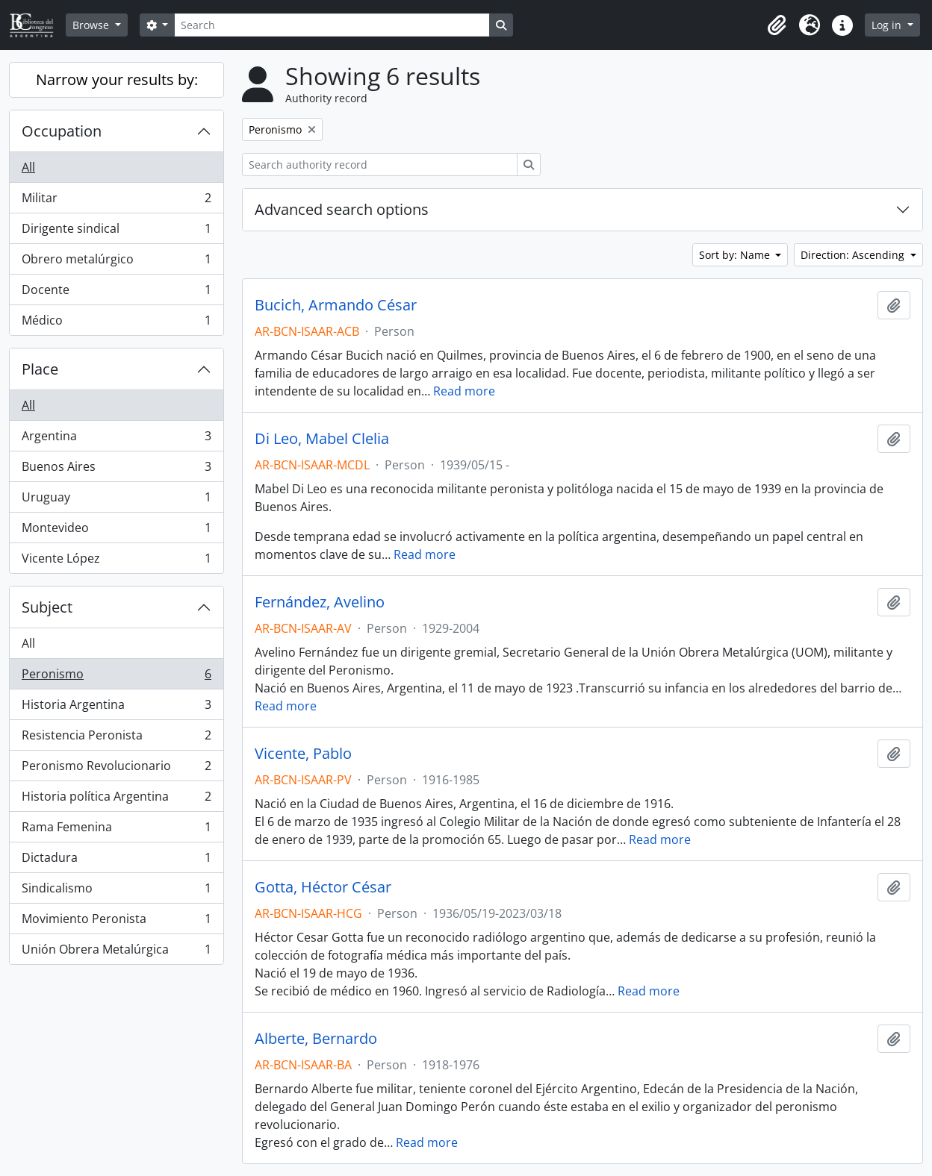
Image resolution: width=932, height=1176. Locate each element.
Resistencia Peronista (116, 738)
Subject (47, 607)
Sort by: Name (736, 255)
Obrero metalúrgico (116, 262)
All (28, 167)
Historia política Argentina (116, 799)
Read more (464, 391)
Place (40, 369)
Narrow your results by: (117, 79)
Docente (116, 293)
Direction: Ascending (854, 255)
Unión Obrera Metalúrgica (116, 952)
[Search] (331, 25)
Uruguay (116, 500)
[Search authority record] (380, 164)
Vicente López (116, 561)
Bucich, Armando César (336, 305)
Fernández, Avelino (320, 602)
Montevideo (116, 531)
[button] (776, 25)
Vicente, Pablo (303, 754)
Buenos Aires (116, 469)
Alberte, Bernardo (316, 1039)
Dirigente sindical (116, 231)
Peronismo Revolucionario (116, 769)
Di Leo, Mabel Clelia (322, 439)
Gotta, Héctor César (323, 887)
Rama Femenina (116, 830)
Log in (888, 25)
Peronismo (116, 677)
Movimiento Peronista (116, 922)
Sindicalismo (116, 891)
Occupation (62, 131)
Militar (116, 201)
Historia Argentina (116, 707)
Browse (92, 25)
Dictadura (116, 860)
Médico (116, 323)
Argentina (116, 439)
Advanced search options (342, 209)
